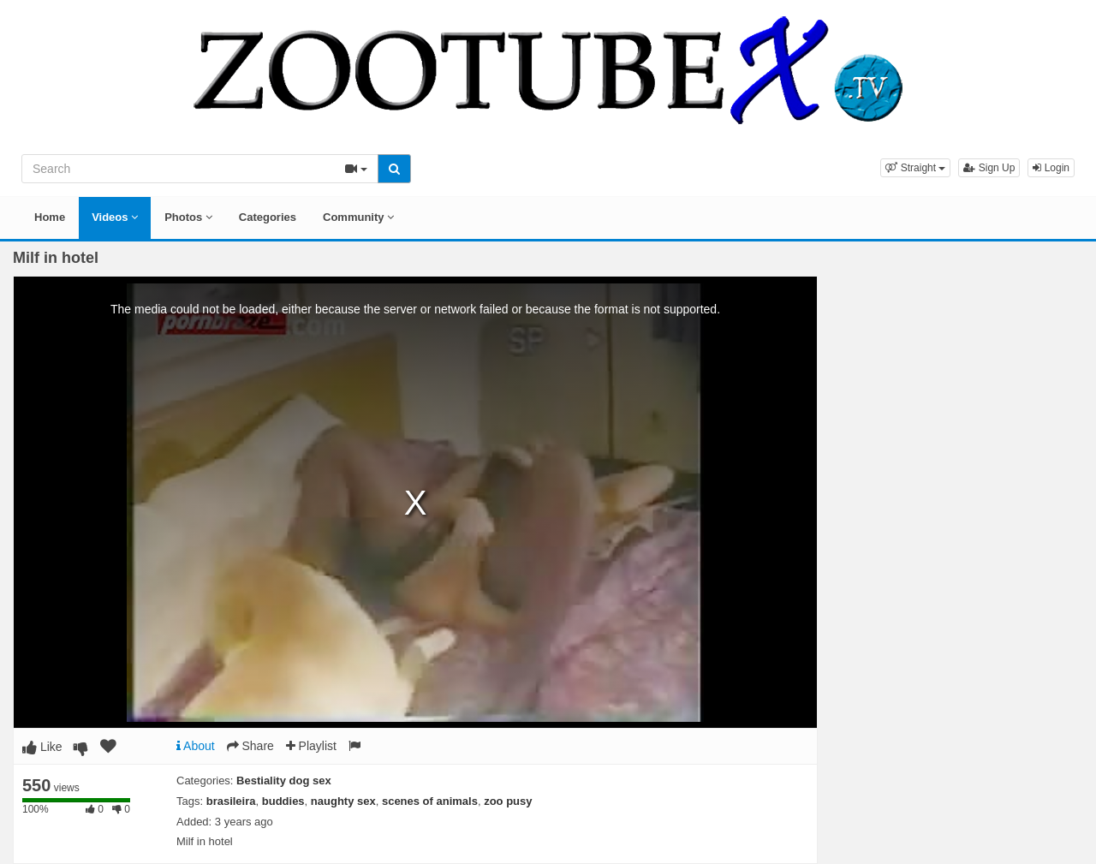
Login (1051, 168)
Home (49, 217)
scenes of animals (430, 801)
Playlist (311, 746)
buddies (283, 801)
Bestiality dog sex (283, 780)
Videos (115, 217)
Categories (267, 217)
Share (250, 746)
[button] (915, 167)
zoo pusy (508, 801)
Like (42, 747)
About (195, 746)
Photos (188, 217)
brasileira (231, 801)
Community (358, 217)
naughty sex (343, 801)
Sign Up (989, 168)
